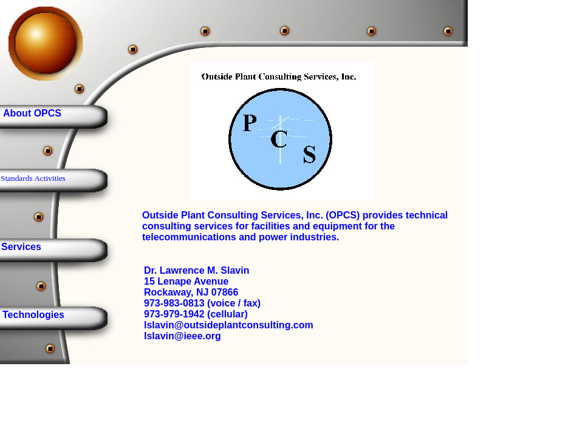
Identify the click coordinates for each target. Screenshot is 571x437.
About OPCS (32, 113)
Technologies (33, 315)
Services (21, 247)
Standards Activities (33, 178)
